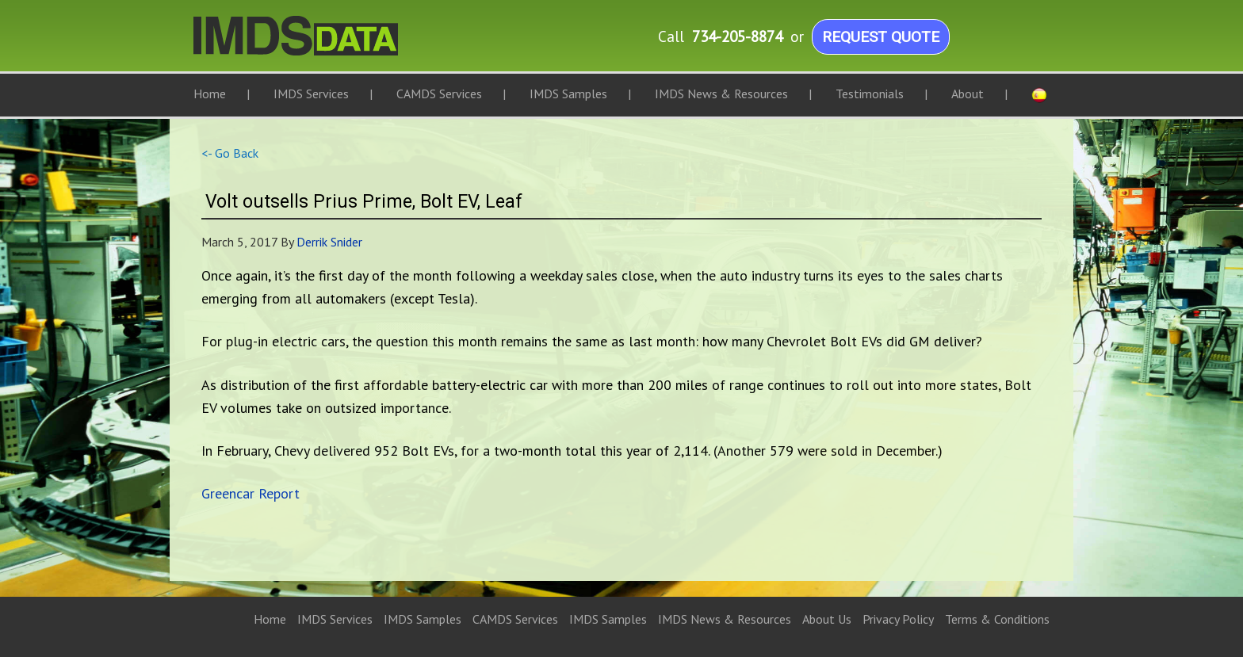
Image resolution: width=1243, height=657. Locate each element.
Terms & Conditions (997, 619)
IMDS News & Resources (724, 619)
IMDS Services (335, 619)
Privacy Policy (898, 619)
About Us (826, 619)
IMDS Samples (422, 619)
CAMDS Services (515, 619)
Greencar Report (250, 493)
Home (270, 619)
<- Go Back (229, 153)
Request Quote (880, 37)
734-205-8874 (737, 36)
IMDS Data (352, 43)
